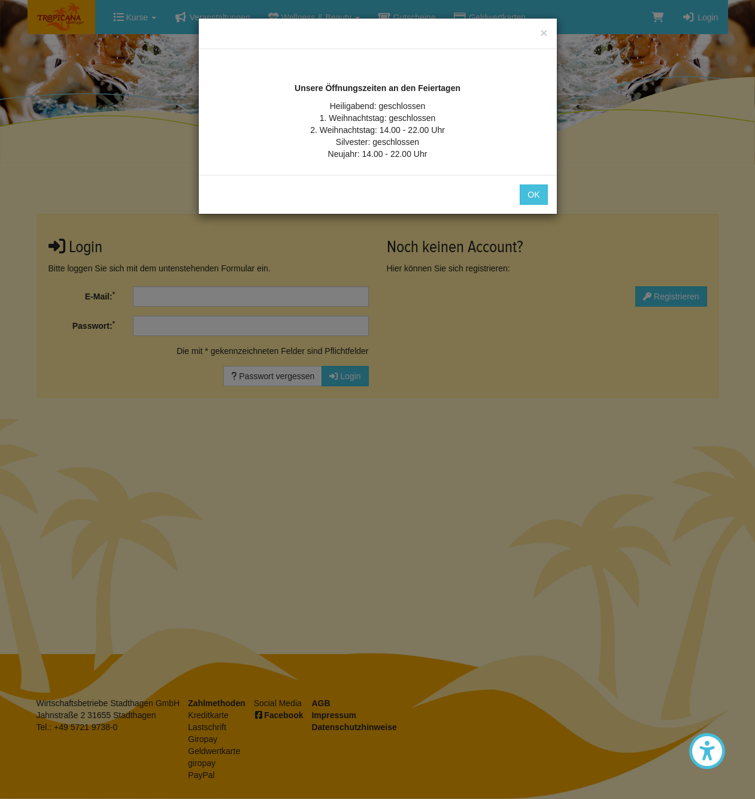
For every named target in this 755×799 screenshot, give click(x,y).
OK (533, 194)
